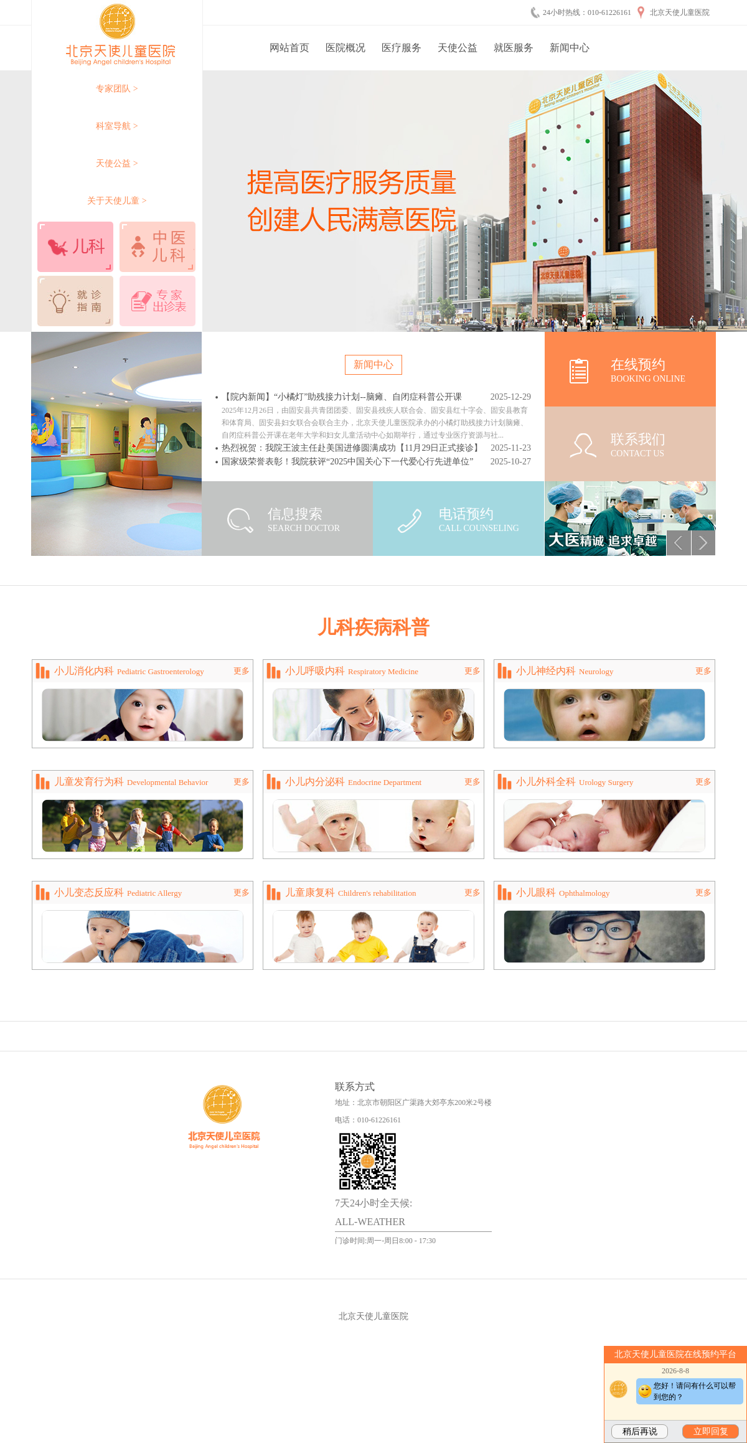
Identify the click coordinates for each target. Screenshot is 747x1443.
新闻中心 (570, 47)
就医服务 (513, 47)
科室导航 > (117, 126)
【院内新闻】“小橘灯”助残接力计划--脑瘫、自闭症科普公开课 (342, 397)
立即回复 (710, 1431)
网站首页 (289, 47)
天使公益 (457, 47)
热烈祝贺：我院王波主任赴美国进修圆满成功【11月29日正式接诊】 (352, 448)
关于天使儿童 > (116, 200)
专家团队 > (117, 88)
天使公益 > (117, 163)
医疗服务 (401, 47)
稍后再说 (639, 1431)
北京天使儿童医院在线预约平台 (675, 1354)
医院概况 (345, 47)
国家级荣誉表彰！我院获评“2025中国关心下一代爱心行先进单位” (347, 461)
